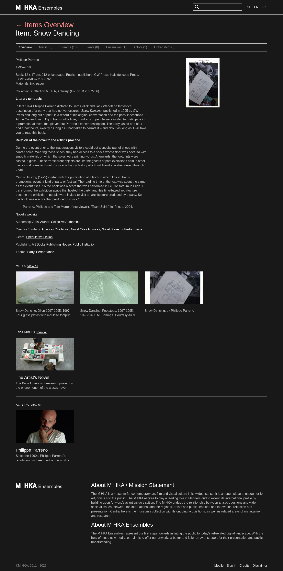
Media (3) (45, 47)
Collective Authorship (65, 222)
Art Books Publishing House (51, 244)
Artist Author (40, 222)
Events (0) (92, 47)
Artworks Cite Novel (55, 229)
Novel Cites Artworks (85, 229)
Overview (25, 47)
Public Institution (84, 244)
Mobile (219, 565)
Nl (249, 7)
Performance (45, 252)
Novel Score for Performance (122, 229)
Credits (245, 565)
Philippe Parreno (27, 59)
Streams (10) (68, 47)
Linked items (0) (165, 47)
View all (32, 266)
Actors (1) (140, 47)
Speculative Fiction (39, 237)
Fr (264, 7)
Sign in (231, 565)
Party (30, 252)
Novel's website (27, 214)
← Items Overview (45, 25)
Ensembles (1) (116, 47)
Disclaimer (260, 565)
